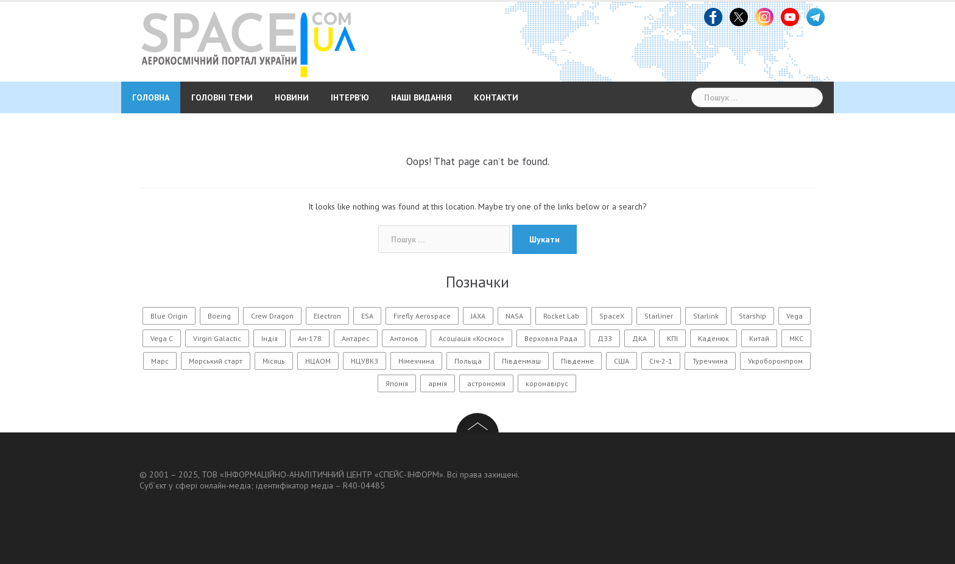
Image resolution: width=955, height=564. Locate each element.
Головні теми (222, 97)
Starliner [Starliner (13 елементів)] (658, 315)
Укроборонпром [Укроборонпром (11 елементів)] (775, 360)
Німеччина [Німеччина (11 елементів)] (416, 360)
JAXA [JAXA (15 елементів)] (478, 315)
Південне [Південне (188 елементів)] (577, 360)
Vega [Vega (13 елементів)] (794, 315)
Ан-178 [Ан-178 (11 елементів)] (310, 338)
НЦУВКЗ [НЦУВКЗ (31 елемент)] (364, 360)
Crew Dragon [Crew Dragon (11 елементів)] (272, 315)
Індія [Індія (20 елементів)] (269, 338)
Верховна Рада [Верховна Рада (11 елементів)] (550, 338)
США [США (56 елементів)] (621, 360)
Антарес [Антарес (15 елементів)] (356, 338)
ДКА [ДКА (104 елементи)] (639, 338)
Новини (292, 97)
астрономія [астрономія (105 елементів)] (486, 383)
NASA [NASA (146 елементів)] (514, 315)
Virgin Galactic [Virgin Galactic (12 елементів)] (217, 338)
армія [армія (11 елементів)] (437, 383)
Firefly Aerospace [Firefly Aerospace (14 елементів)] (422, 315)
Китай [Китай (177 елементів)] (759, 338)
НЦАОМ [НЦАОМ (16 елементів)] (318, 360)
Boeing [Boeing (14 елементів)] (219, 315)
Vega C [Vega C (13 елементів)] (161, 338)
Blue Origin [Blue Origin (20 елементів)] (169, 315)
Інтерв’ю (350, 97)
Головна (150, 97)
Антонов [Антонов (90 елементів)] (404, 338)
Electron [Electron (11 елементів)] (327, 315)
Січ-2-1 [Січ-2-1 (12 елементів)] (660, 360)
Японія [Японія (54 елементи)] (397, 383)
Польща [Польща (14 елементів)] (468, 360)
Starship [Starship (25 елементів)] (752, 315)
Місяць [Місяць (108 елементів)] (274, 360)
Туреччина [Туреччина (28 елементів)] (710, 360)
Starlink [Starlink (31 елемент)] (706, 315)
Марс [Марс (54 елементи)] (160, 360)
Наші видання (421, 97)
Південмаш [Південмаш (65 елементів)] (521, 360)
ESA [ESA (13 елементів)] (367, 315)
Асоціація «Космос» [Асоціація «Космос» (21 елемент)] (471, 338)
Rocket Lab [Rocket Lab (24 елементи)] (561, 315)
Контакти (496, 97)
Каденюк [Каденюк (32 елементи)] (713, 338)
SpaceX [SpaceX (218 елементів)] (611, 315)
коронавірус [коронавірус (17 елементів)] (547, 383)
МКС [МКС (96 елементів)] (796, 338)
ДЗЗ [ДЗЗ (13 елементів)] (604, 338)
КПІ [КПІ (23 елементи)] (672, 338)
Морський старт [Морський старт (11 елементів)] (215, 360)
